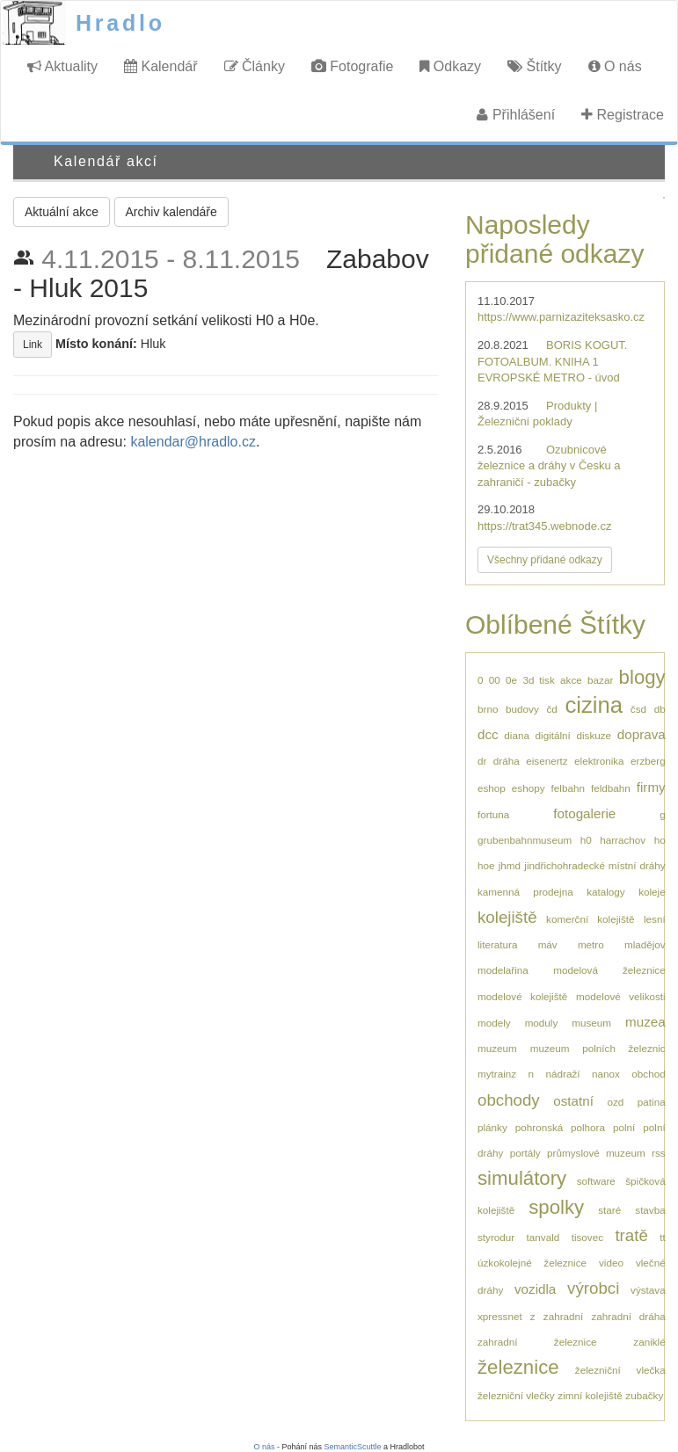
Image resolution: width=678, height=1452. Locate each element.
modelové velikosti (621, 996)
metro (591, 944)
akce (571, 680)
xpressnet (500, 1316)
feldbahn (611, 788)
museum (591, 1022)
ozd (615, 1101)
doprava (641, 734)
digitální (553, 735)
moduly (541, 1022)
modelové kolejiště (522, 996)
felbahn (568, 788)
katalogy (606, 891)
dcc (488, 734)
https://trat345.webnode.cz (544, 526)
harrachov (622, 840)
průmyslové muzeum (596, 1152)
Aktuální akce (61, 212)
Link (32, 344)
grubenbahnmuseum (525, 840)
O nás (615, 66)
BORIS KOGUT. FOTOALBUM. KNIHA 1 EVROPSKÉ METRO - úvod (552, 361)
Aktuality (62, 66)
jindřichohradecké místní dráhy (594, 865)
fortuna (493, 814)
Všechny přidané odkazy (544, 560)
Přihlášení (516, 114)
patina (652, 1101)
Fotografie (352, 66)
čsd (638, 709)
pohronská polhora (560, 1127)
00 (494, 680)
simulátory (522, 1178)
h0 (586, 840)
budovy (522, 709)
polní (624, 1127)
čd (551, 709)
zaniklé (649, 1341)
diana (516, 735)
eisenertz (546, 760)
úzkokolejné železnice (532, 1262)
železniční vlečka (620, 1370)
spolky (556, 1207)
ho (660, 840)
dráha (506, 760)
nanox (606, 1073)
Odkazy (450, 66)
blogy (642, 677)
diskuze (593, 735)
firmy (651, 787)
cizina (594, 705)
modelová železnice (609, 970)
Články (254, 66)
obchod (648, 1073)
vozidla (535, 1288)
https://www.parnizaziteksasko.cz (561, 316)
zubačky (644, 1395)
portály (525, 1152)
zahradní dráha (629, 1316)
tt (663, 1237)
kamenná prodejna (525, 891)
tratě (631, 1235)
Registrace (622, 114)
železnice (518, 1367)
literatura (497, 944)
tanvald (543, 1237)
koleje (652, 891)
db (660, 709)
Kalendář (161, 66)
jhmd (510, 865)
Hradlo (120, 23)
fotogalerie (584, 813)
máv (548, 944)
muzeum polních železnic (598, 1048)
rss (659, 1152)
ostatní (573, 1100)
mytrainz (497, 1073)
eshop (492, 788)
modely (494, 1022)
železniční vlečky (516, 1395)
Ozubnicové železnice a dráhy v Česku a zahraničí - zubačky (549, 466)
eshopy (528, 788)
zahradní (563, 1316)
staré (609, 1210)
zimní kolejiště (590, 1395)
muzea (645, 1021)
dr (482, 760)
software (596, 1181)
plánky (492, 1127)
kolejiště (507, 917)
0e (511, 680)
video (611, 1262)
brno (488, 709)
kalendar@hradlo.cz (193, 441)
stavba (650, 1210)
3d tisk (538, 680)
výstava (648, 1290)
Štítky (534, 66)
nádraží (563, 1073)
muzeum (497, 1048)
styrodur (496, 1237)
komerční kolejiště (590, 919)
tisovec (587, 1237)
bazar (600, 680)
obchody (509, 1100)
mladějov (645, 944)
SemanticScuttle (353, 1446)
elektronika (599, 760)
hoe (486, 865)
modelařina (503, 970)
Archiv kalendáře (171, 212)
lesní (655, 919)
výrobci (593, 1288)
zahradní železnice (537, 1341)
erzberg (648, 760)
